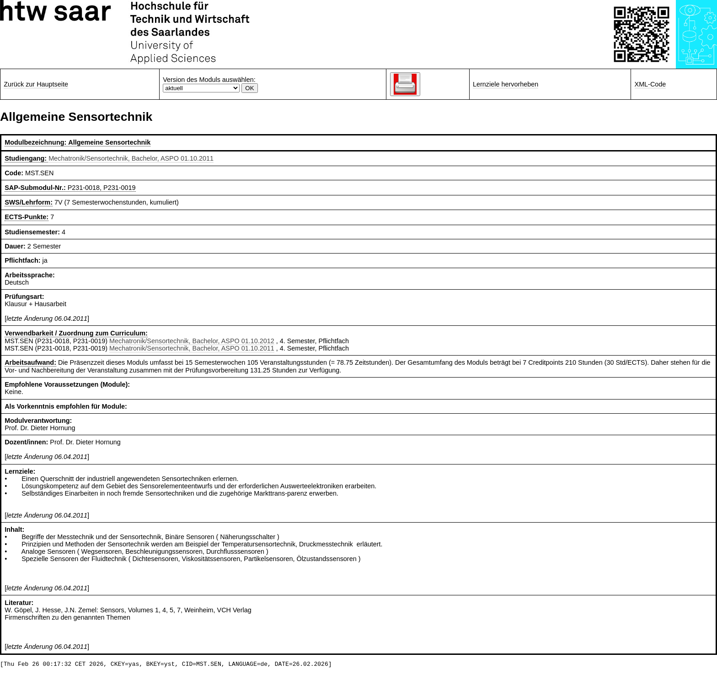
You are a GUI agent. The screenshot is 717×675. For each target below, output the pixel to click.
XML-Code (650, 84)
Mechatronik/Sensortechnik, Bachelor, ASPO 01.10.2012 (191, 341)
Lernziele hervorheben (505, 84)
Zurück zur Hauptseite (36, 84)
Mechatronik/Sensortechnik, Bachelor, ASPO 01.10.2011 (131, 158)
